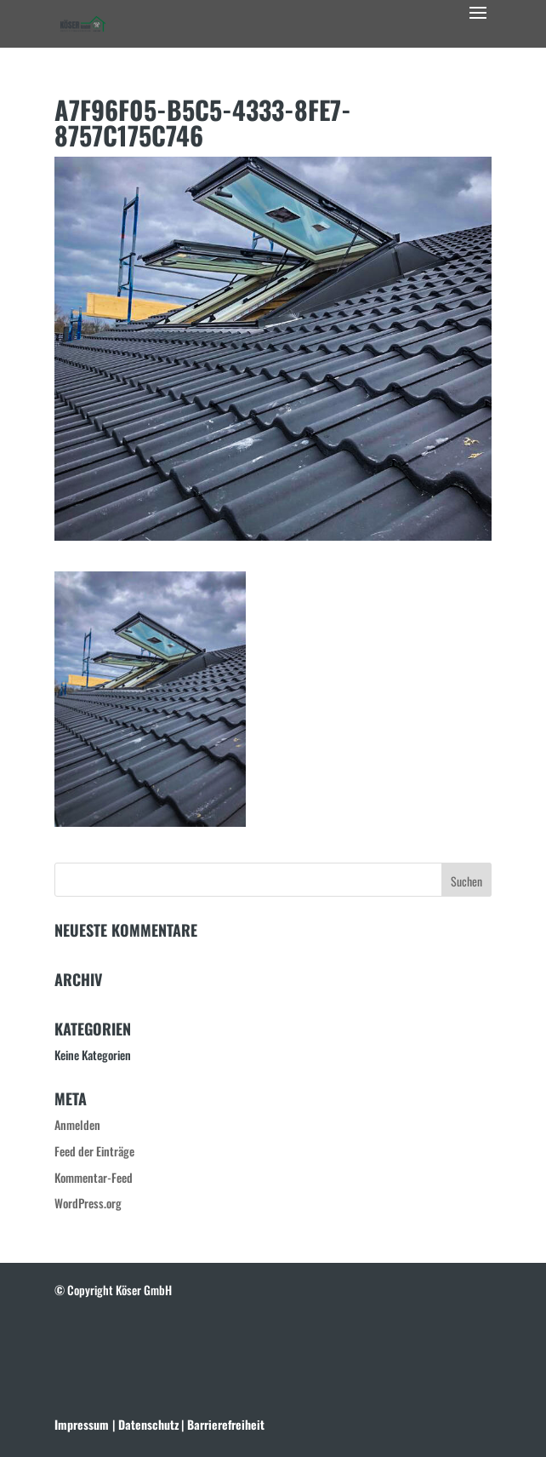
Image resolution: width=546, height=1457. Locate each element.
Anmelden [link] (77, 1124)
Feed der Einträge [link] (94, 1151)
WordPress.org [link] (88, 1203)
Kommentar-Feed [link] (93, 1177)
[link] (82, 22)
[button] (478, 24)
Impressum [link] (81, 1424)
